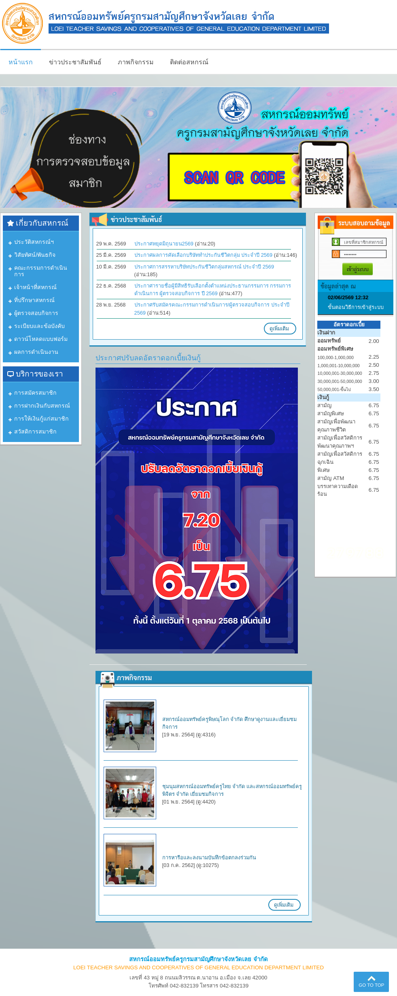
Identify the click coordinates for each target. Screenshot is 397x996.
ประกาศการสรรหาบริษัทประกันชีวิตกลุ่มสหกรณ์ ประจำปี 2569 (204, 267)
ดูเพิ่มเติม (282, 328)
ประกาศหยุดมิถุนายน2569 (163, 244)
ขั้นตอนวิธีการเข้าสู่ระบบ (356, 307)
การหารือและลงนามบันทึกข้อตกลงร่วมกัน (209, 857)
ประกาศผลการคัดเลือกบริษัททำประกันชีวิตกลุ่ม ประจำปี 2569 (203, 255)
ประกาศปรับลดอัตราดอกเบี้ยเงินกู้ (148, 358)
